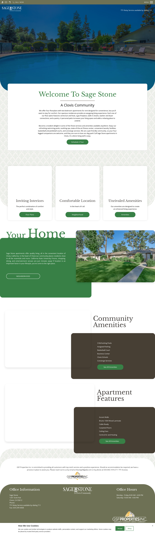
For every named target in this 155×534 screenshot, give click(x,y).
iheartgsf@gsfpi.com (84, 470)
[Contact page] (6, 2)
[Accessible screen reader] (2, 2)
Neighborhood (77, 214)
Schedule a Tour (59, 9)
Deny (129, 528)
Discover (77, 54)
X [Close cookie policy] (152, 526)
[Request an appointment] (10, 2)
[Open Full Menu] (148, 2)
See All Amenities (110, 367)
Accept (120, 528)
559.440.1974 (109, 470)
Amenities (125, 214)
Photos (87, 9)
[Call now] (18, 2)
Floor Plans (75, 9)
